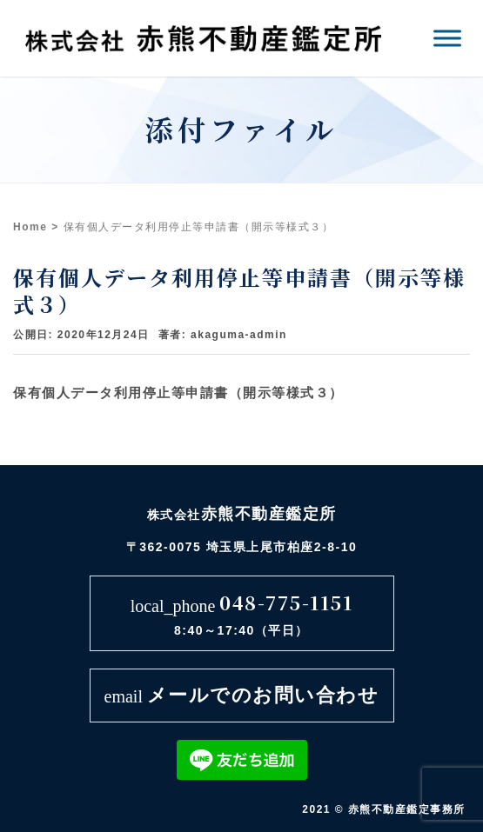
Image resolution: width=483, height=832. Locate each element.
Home (30, 227)
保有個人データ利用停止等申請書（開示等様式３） (178, 392)
